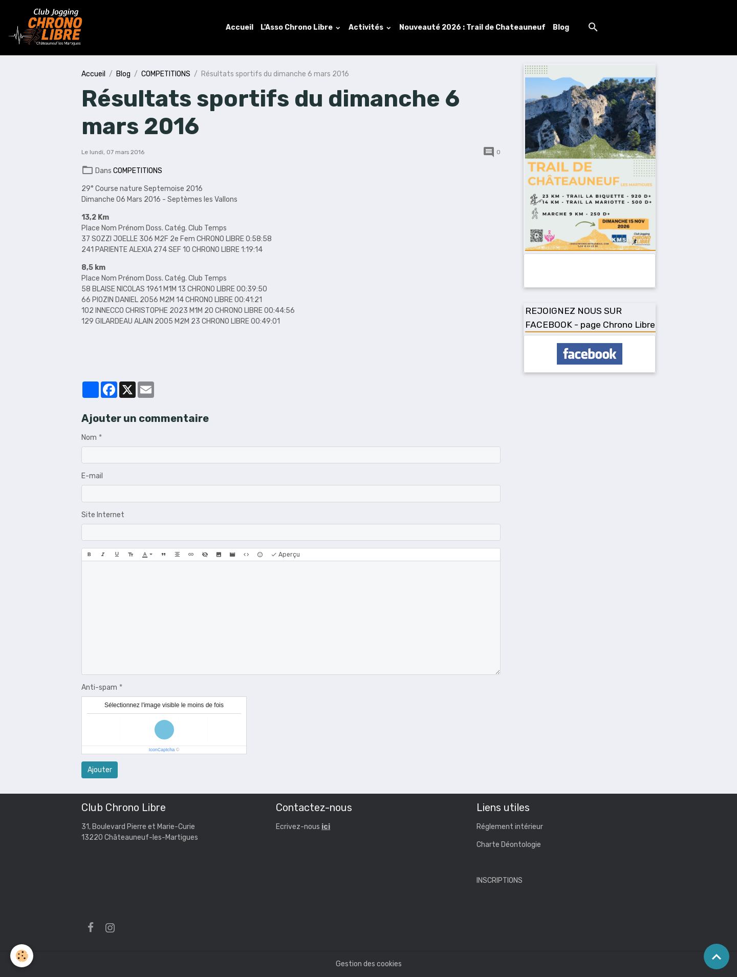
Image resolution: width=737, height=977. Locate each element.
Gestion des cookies (369, 964)
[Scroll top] (716, 956)
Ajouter (100, 770)
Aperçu (285, 555)
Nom (89, 437)
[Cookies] (21, 955)
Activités (367, 27)
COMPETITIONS (165, 74)
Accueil (239, 27)
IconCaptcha (162, 749)
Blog (561, 27)
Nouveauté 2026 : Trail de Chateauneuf (472, 27)
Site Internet (102, 515)
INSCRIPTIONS (499, 880)
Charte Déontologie (508, 844)
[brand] (47, 27)
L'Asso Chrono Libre (297, 27)
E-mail (92, 476)
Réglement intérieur (509, 826)
